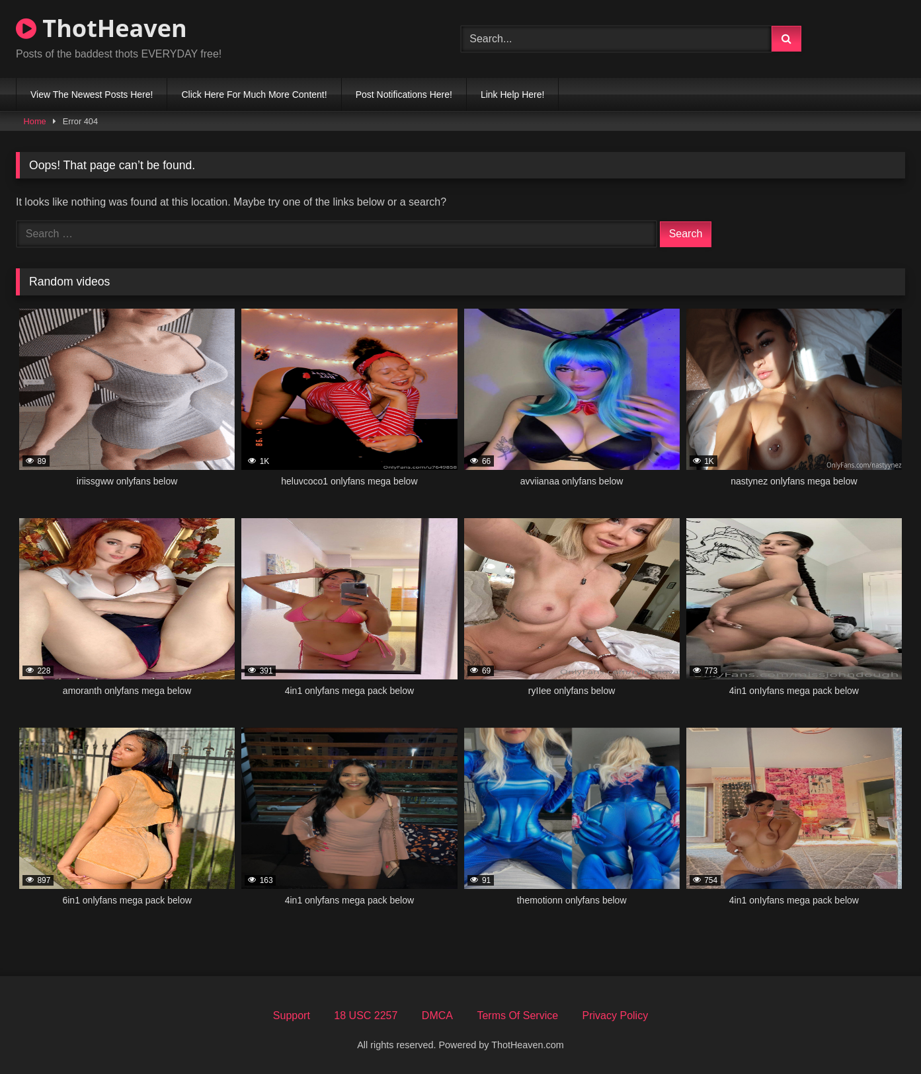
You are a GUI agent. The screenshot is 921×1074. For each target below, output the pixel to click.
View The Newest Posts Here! (91, 94)
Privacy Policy (615, 1015)
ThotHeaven (101, 28)
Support (291, 1015)
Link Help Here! (513, 94)
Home (35, 121)
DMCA (437, 1015)
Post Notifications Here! (404, 94)
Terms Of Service (517, 1015)
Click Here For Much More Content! (254, 94)
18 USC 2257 (365, 1015)
